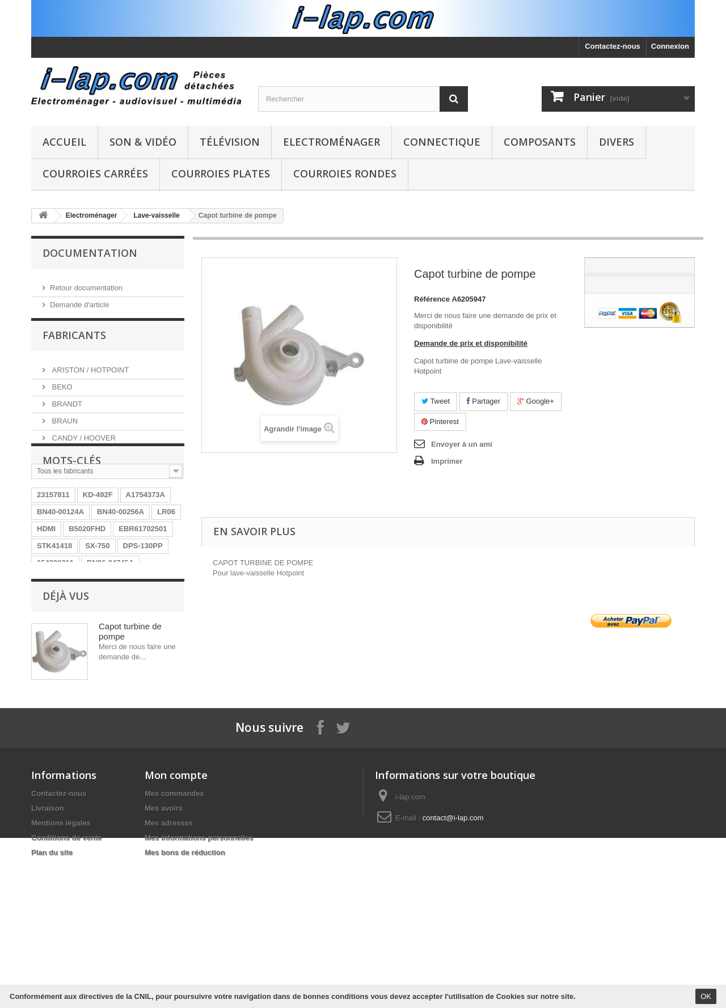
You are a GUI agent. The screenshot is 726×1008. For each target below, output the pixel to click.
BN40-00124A (60, 568)
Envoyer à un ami (461, 444)
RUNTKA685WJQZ (131, 636)
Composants (540, 142)
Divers (616, 142)
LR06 (166, 568)
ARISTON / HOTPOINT (89, 373)
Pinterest (440, 421)
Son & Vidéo (142, 142)
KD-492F (98, 551)
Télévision (230, 142)
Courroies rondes (344, 173)
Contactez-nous (612, 46)
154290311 (55, 619)
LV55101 (51, 670)
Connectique (441, 142)
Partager (483, 401)
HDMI (46, 585)
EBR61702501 (143, 585)
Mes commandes (174, 928)
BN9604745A (59, 653)
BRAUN (64, 424)
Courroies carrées (95, 173)
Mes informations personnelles (199, 972)
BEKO (61, 390)
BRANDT (66, 407)
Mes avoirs (164, 943)
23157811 (53, 551)
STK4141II (54, 602)
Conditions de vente (66, 972)
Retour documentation (86, 283)
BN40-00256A (120, 568)
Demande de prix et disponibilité (470, 343)
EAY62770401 (118, 653)
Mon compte (176, 910)
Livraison (47, 943)
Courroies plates (220, 173)
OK (705, 996)
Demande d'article (79, 300)
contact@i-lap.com (453, 952)
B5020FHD (87, 585)
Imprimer (447, 461)
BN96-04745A (110, 619)
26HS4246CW (102, 670)
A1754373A (145, 551)
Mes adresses (169, 958)
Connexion (670, 46)
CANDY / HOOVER (83, 441)
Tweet (435, 401)
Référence (432, 299)
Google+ (535, 401)
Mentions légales (61, 958)
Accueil (64, 142)
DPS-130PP (143, 602)
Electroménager (331, 142)
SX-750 (97, 602)
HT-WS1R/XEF (61, 636)
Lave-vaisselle (156, 215)
